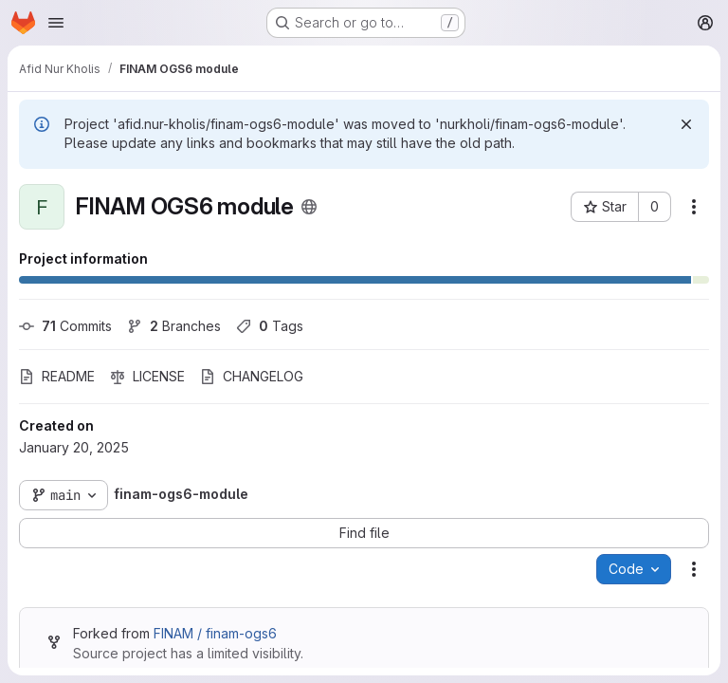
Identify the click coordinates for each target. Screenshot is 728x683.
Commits (65, 326)
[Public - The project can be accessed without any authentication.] (309, 206)
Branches (174, 326)
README (57, 376)
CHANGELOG (251, 376)
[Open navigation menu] (56, 23)
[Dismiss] (686, 124)
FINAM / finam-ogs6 (215, 633)
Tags (269, 326)
